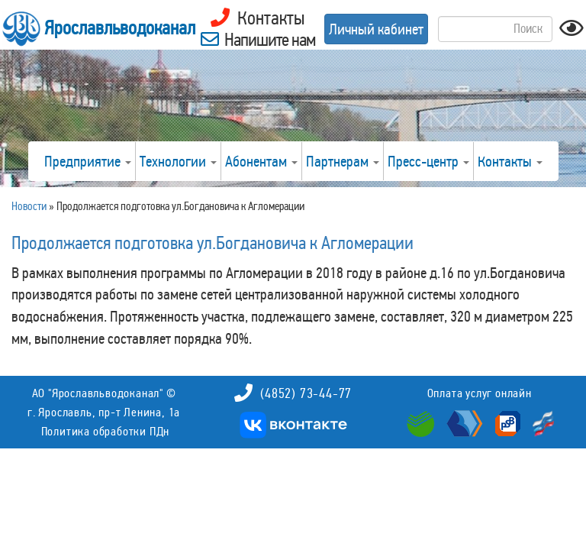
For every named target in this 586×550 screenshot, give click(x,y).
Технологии (178, 161)
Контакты (510, 161)
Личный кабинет (376, 29)
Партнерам (342, 161)
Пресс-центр (428, 161)
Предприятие (87, 161)
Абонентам (261, 161)
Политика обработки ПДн (105, 431)
